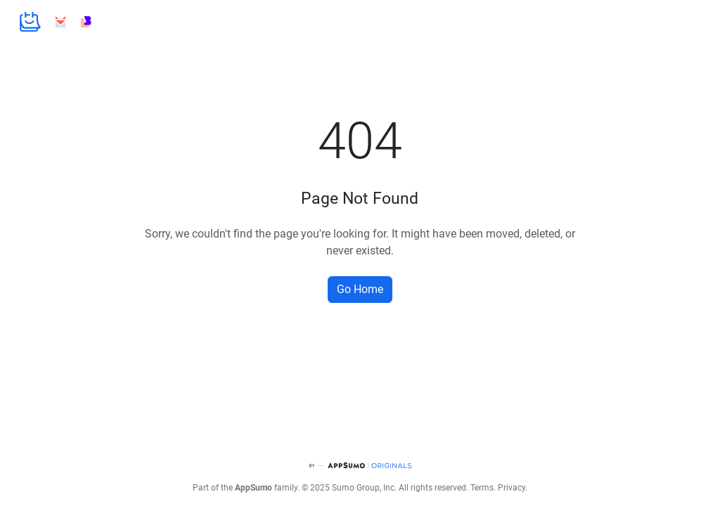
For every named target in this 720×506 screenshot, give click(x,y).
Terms (482, 488)
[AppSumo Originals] (360, 465)
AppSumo (253, 488)
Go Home (360, 289)
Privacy (511, 488)
